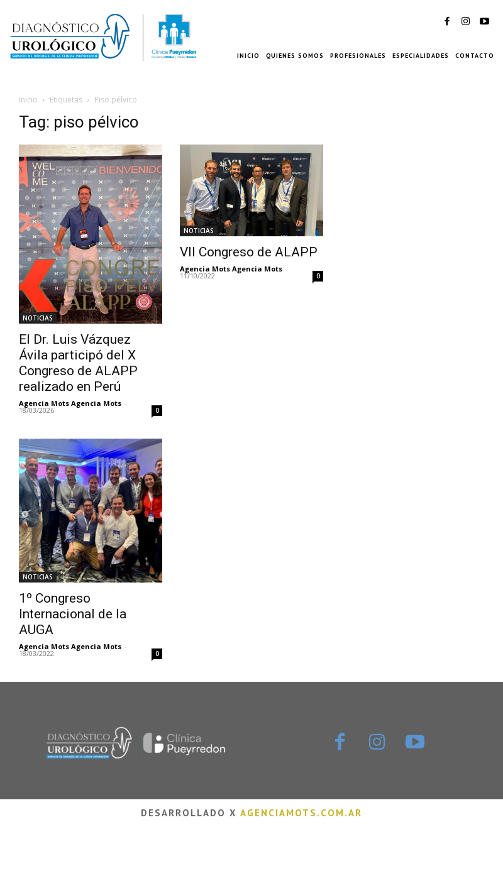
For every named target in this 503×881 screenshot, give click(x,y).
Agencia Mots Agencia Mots (70, 403)
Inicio (28, 99)
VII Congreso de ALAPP (249, 252)
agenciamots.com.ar (301, 813)
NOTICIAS (38, 318)
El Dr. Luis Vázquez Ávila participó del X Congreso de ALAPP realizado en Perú (78, 363)
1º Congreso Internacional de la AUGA (72, 614)
